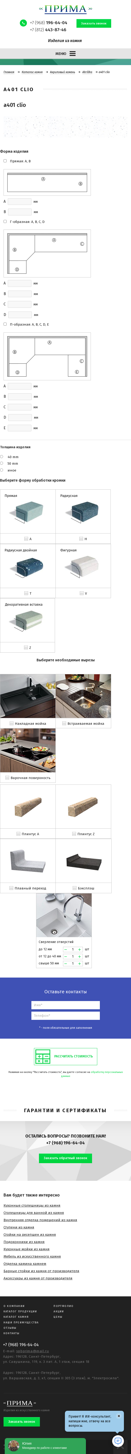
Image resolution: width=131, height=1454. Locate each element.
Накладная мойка (30, 723)
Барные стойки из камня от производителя (41, 1271)
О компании (14, 1306)
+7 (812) (48, 29)
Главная (9, 72)
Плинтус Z (86, 834)
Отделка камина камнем (25, 1264)
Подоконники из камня (24, 1242)
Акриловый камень (62, 72)
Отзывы (10, 1327)
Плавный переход (30, 888)
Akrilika (87, 72)
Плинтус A (30, 834)
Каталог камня (32, 72)
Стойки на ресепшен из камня (30, 1234)
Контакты (12, 1333)
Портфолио (64, 1306)
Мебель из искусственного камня (32, 1256)
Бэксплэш (86, 888)
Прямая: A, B (20, 161)
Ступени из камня (19, 1227)
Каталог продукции (20, 1311)
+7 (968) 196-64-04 (65, 1143)
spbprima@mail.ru (32, 1351)
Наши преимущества (21, 1322)
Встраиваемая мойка (86, 723)
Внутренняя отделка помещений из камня (40, 1220)
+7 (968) (48, 22)
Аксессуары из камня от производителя (38, 1278)
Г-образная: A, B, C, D (27, 222)
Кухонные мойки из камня (27, 1249)
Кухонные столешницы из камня (32, 1205)
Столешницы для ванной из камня (34, 1213)
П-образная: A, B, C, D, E (29, 324)
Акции (59, 1311)
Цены (58, 1316)
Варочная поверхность (31, 778)
